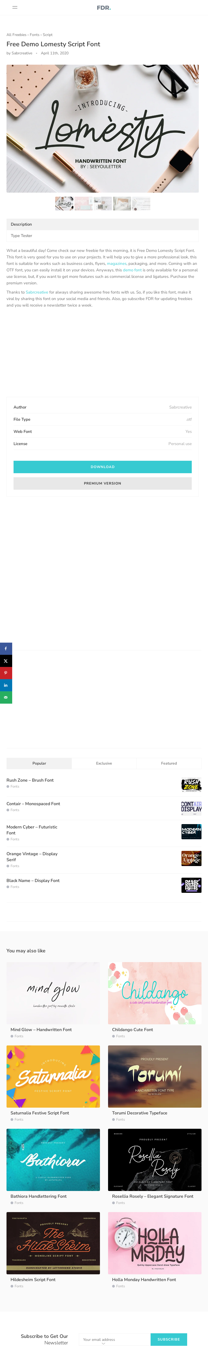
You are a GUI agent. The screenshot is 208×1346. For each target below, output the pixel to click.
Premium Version (102, 483)
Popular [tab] (39, 763)
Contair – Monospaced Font (33, 804)
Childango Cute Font (132, 1030)
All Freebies (16, 34)
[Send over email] (6, 697)
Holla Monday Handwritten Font (144, 1280)
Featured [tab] (169, 763)
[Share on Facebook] (6, 649)
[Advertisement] (102, 353)
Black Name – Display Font (33, 881)
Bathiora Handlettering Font (39, 1196)
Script (48, 34)
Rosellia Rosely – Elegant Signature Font (152, 1196)
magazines (116, 263)
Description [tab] (21, 224)
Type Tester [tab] (21, 235)
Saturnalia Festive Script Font (40, 1113)
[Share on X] (6, 661)
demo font (132, 270)
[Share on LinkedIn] (6, 685)
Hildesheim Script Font (33, 1280)
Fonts (35, 34)
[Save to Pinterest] (6, 673)
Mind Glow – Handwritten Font (41, 1030)
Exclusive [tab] (104, 763)
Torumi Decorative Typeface (139, 1113)
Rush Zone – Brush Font (30, 780)
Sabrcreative (37, 292)
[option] (102, 129)
